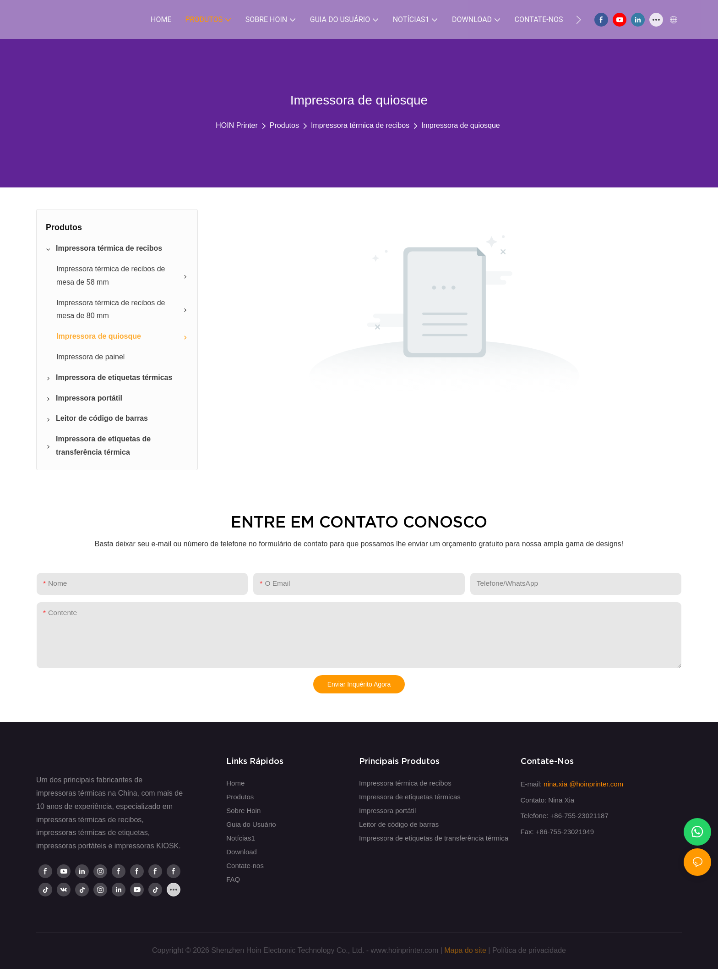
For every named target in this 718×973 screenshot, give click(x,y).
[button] (578, 20)
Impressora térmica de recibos (360, 125)
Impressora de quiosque (460, 125)
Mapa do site (465, 950)
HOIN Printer (237, 125)
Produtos (284, 125)
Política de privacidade (529, 950)
